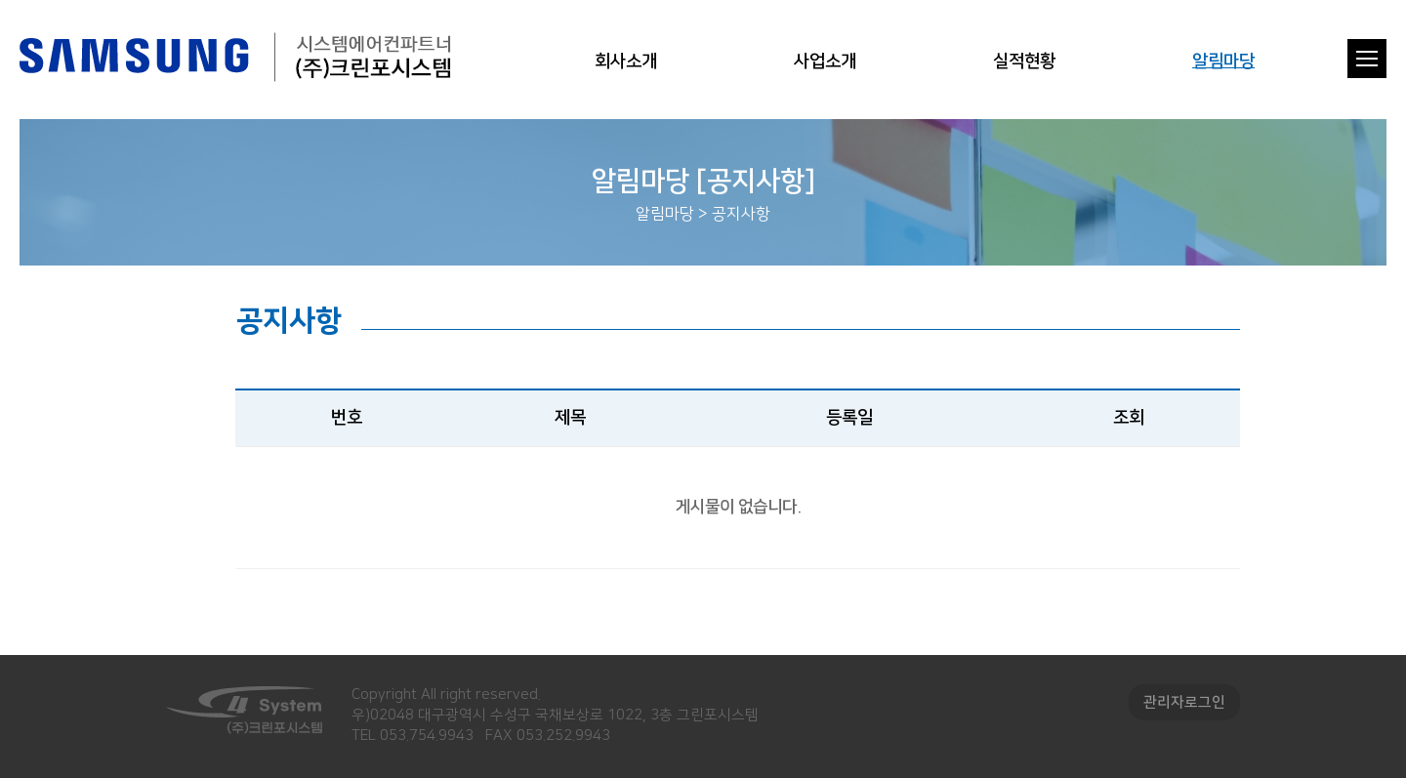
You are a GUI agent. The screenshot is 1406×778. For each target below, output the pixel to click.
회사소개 (626, 61)
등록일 (849, 418)
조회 (1128, 418)
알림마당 (1223, 61)
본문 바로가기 (0, 0)
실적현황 (1024, 61)
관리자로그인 (1184, 702)
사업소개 (825, 61)
